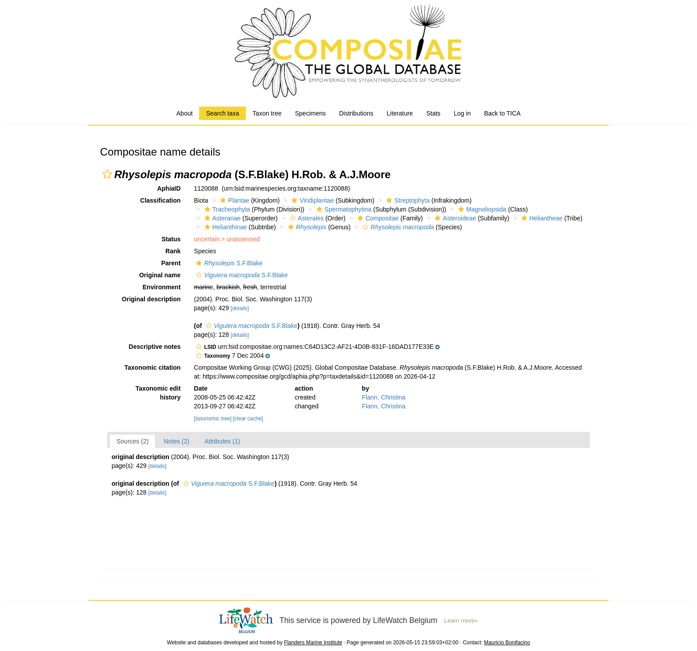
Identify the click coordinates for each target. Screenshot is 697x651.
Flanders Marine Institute (313, 642)
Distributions (356, 113)
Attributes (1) (222, 441)
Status (171, 239)
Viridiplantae (311, 200)
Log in (462, 113)
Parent (171, 263)
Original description (151, 299)
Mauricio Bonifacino (507, 642)
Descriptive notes (155, 346)
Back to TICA (502, 113)
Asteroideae (454, 218)
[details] (240, 308)
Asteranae (221, 218)
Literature (400, 113)
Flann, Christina (383, 397)
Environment (162, 287)
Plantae (233, 200)
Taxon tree (266, 113)
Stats (433, 113)
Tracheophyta (226, 209)
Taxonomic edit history (158, 393)
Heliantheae (541, 218)
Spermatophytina (343, 209)
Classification (160, 200)
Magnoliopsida (481, 209)
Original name (159, 275)
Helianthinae (224, 227)
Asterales (306, 218)
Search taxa (222, 113)
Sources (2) (132, 441)
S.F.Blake (228, 263)
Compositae (377, 218)
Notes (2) (176, 441)
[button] (107, 174)
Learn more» (461, 620)
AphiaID (168, 188)
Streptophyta (406, 200)
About (184, 113)
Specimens (310, 113)
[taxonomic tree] (213, 418)
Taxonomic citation (152, 367)
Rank (172, 251)
